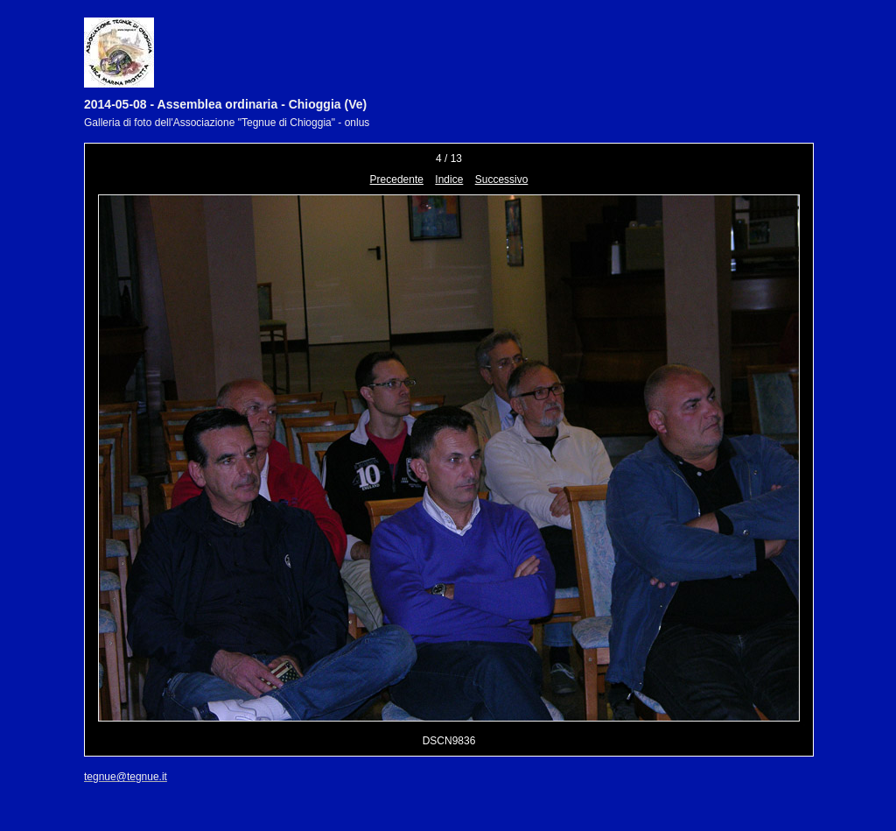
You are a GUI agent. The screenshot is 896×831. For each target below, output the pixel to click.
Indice (449, 179)
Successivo (501, 179)
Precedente (397, 179)
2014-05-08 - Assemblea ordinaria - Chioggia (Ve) (225, 104)
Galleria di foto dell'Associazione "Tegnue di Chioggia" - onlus (226, 122)
